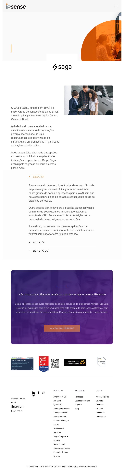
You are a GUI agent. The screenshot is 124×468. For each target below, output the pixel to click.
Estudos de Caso (82, 401)
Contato (99, 409)
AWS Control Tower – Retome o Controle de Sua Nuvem (62, 450)
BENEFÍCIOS (38, 251)
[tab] (62, 177)
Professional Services (59, 430)
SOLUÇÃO (37, 243)
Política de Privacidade (101, 415)
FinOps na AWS (61, 413)
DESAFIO (36, 177)
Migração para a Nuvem (61, 438)
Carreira (99, 401)
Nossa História (102, 397)
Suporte (78, 405)
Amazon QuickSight (58, 403)
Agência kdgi (92, 466)
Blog (77, 409)
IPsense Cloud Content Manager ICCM (61, 420)
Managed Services (62, 409)
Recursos (79, 397)
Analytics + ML (60, 397)
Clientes (99, 405)
